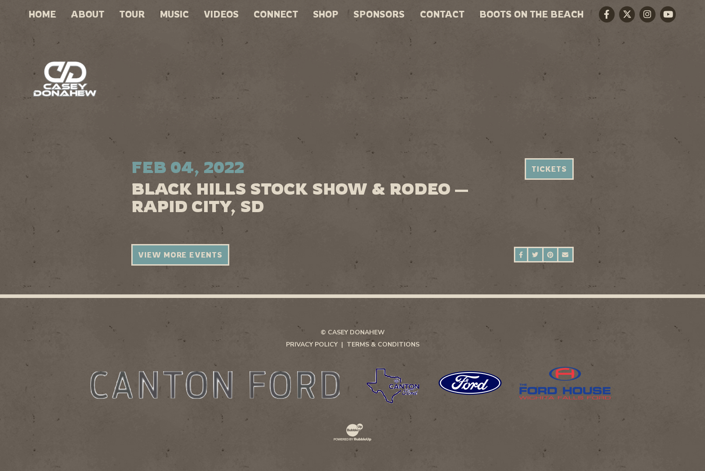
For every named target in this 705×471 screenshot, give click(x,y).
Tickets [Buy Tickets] (549, 168)
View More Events (180, 254)
